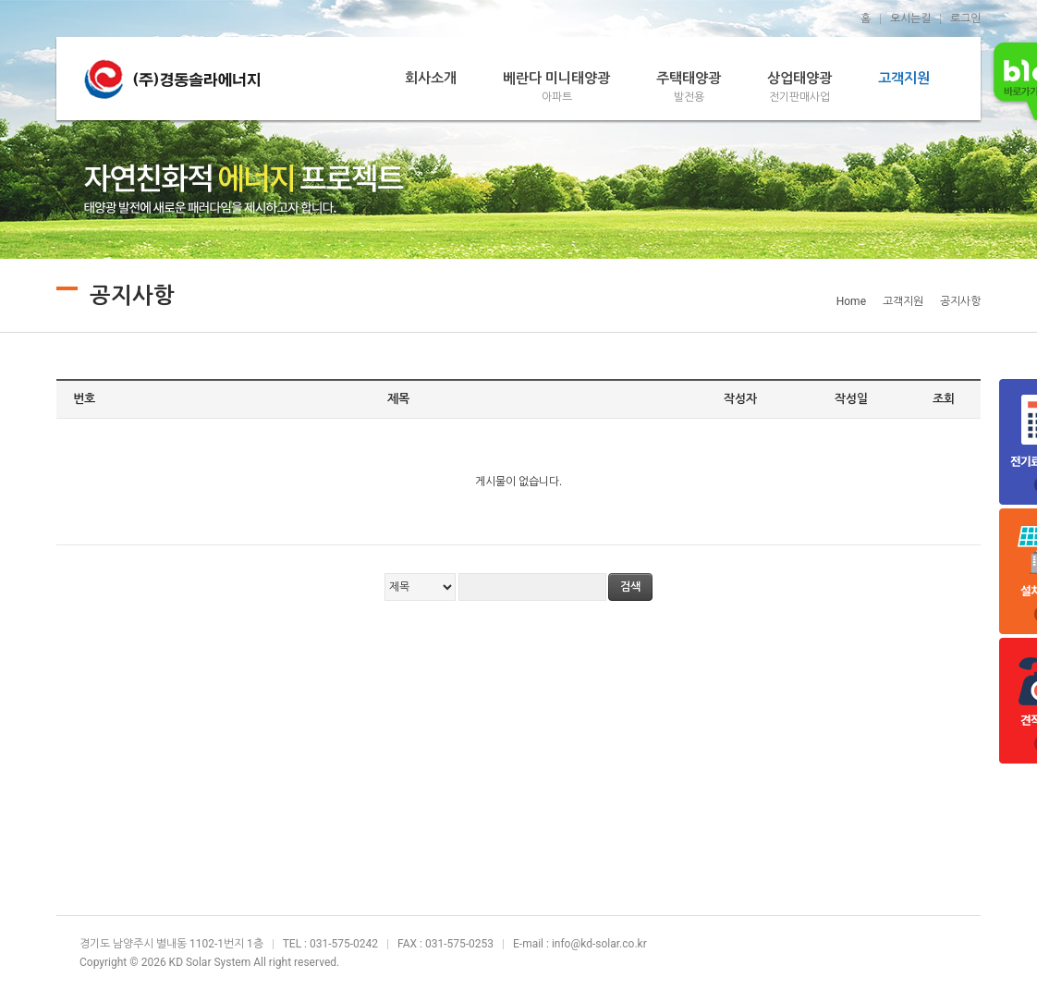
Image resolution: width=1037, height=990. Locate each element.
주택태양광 (688, 87)
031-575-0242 (344, 943)
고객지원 (904, 78)
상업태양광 (799, 87)
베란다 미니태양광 (556, 87)
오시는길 (910, 18)
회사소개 (431, 78)
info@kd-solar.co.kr (599, 943)
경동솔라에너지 (171, 78)
